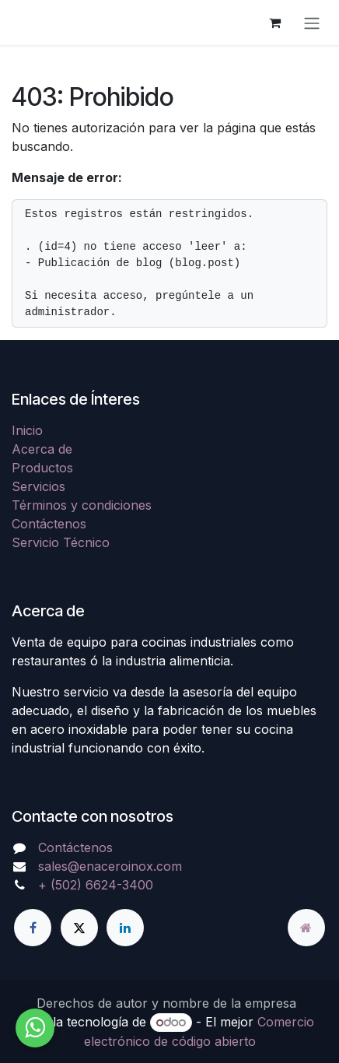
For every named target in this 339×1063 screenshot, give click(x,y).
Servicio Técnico (61, 542)
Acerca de (42, 449)
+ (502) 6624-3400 (95, 885)
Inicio (27, 430)
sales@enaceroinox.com (110, 866)
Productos (42, 467)
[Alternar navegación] (311, 22)
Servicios (38, 486)
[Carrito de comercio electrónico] (274, 22)
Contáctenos (49, 524)
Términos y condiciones (82, 505)
